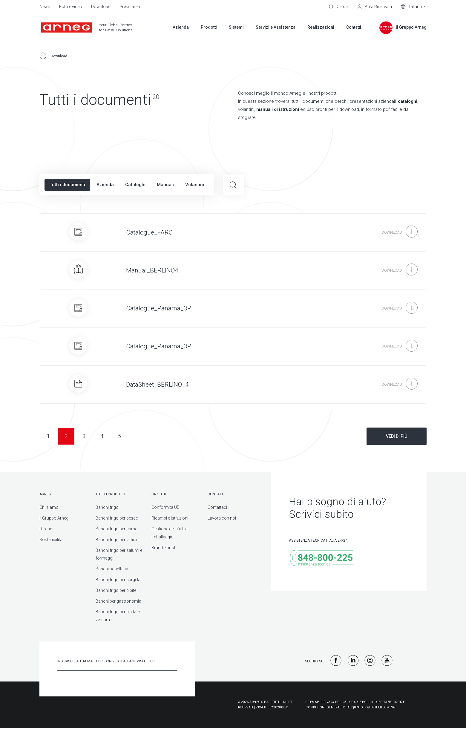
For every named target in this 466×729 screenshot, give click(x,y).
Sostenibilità (50, 539)
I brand (45, 528)
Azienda (105, 184)
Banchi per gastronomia (118, 601)
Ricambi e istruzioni (169, 518)
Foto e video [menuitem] (70, 6)
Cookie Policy (361, 702)
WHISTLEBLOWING (381, 707)
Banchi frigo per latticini (118, 539)
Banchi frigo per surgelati (119, 579)
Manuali (165, 184)
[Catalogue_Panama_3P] (233, 308)
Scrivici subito (321, 514)
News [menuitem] (44, 6)
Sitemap (312, 702)
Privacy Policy (334, 702)
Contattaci (217, 507)
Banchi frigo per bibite (116, 590)
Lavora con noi (222, 518)
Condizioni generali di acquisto (334, 707)
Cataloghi (135, 184)
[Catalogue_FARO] (233, 232)
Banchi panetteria (112, 568)
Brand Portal (163, 547)
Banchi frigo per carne (116, 528)
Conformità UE (165, 507)
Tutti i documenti (67, 184)
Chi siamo (49, 507)
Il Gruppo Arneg (53, 518)
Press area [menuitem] (129, 6)
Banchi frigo (107, 507)
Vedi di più (396, 436)
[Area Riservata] (374, 7)
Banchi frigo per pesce (117, 518)
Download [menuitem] (101, 6)
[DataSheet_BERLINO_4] (233, 384)
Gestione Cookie (390, 702)
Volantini (194, 184)
